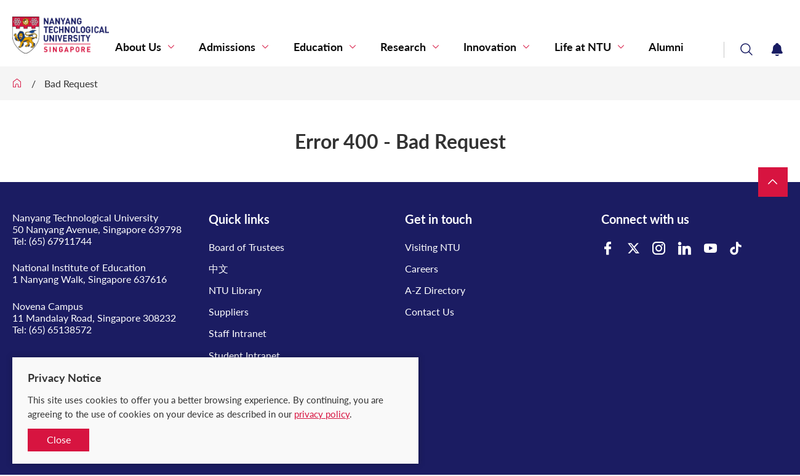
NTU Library (235, 290)
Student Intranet (244, 355)
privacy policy (322, 413)
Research (446, 44)
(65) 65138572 (60, 329)
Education (373, 44)
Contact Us (429, 311)
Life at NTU (600, 44)
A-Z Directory (435, 290)
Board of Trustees (246, 247)
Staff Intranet (237, 333)
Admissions (295, 44)
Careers (421, 268)
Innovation (520, 44)
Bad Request (71, 83)
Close (59, 439)
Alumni (671, 44)
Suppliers (229, 311)
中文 (218, 268)
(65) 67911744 (60, 241)
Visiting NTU (432, 247)
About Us (219, 44)
